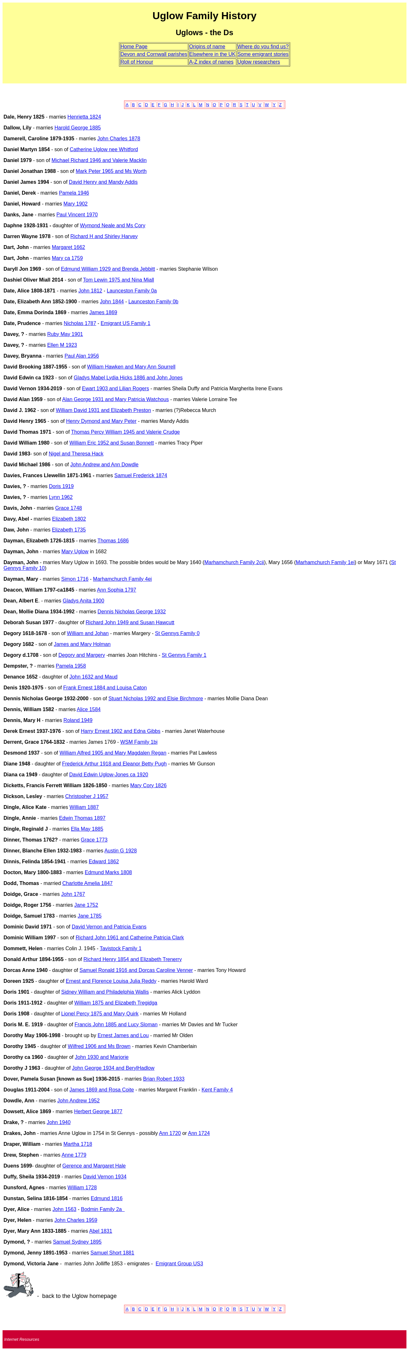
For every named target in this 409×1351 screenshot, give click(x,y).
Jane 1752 (86, 905)
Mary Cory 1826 (148, 785)
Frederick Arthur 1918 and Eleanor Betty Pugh (114, 763)
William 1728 (82, 1187)
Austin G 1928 (120, 850)
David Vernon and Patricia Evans (109, 926)
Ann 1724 (199, 1133)
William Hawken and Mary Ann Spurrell (131, 366)
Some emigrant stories (263, 54)
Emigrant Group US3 (179, 1263)
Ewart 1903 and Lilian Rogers (115, 388)
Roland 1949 (78, 720)
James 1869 (103, 312)
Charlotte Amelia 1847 (87, 883)
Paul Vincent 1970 (77, 214)
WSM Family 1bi (139, 742)
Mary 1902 (76, 203)
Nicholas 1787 (80, 323)
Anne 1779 (74, 1155)
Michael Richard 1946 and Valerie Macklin (99, 160)
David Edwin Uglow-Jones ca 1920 (108, 774)
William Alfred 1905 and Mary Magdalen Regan (112, 753)
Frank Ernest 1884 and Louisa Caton (105, 687)
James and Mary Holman (82, 644)
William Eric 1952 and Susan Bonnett (111, 443)
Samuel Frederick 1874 (140, 475)
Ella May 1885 (87, 829)
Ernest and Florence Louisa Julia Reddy (111, 981)
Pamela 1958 (71, 666)
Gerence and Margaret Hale (94, 1166)
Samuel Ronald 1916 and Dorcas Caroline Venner (136, 970)
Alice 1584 (89, 709)
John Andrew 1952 (78, 1100)
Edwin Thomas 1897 (82, 818)
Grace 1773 (94, 839)
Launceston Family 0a (132, 290)
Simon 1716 (75, 579)
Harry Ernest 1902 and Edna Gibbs (120, 731)
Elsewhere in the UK (212, 54)
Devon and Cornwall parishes (153, 54)
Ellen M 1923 (62, 345)
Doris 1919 (61, 486)
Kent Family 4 (217, 1089)
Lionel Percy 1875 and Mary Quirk (100, 1013)
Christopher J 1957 (86, 796)
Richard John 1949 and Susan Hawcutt (130, 622)
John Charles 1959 (75, 1220)
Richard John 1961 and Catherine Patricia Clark (130, 937)
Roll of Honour (136, 62)
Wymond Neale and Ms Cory (112, 225)
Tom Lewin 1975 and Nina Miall (118, 280)
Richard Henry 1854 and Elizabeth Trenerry (132, 959)
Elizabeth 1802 (69, 519)
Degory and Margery (81, 655)
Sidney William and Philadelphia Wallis (105, 992)
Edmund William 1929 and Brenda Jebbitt (108, 269)
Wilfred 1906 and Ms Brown (99, 1046)
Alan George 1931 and (88, 399)
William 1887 (84, 807)
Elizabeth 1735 (69, 529)
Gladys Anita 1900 (83, 600)
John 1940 (59, 1122)
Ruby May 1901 (65, 334)
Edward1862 (104, 861)
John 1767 (73, 894)
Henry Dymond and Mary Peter (101, 421)
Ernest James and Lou (123, 1035)
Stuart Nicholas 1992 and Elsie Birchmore (155, 698)
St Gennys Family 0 (177, 633)
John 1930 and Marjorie (101, 1057)
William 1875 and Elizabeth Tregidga (115, 1002)
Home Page (134, 46)
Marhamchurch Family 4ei (122, 579)
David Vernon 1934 (105, 1176)
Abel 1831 (100, 1231)
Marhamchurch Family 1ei (325, 562)
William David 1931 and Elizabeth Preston (103, 410)
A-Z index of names (211, 62)
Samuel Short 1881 (112, 1252)
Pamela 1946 (74, 193)
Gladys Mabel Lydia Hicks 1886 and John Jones (128, 377)
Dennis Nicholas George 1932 (131, 611)
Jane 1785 (90, 916)
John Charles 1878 (118, 138)
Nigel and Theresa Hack (76, 453)
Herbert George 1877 (98, 1111)
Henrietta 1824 (84, 117)
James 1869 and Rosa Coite (101, 1089)
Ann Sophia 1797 (116, 590)
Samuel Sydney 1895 (77, 1242)
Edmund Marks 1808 (108, 872)
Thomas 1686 (113, 540)
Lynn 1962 (61, 497)
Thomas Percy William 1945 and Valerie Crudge (125, 432)
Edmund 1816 (107, 1198)
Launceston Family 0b (153, 301)
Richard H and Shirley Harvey (104, 236)
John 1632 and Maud (93, 676)
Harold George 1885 (77, 127)
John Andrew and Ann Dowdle (104, 464)
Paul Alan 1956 (82, 356)
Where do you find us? (263, 46)
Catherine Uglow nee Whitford (104, 149)
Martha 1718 (77, 1144)
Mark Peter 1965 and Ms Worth (111, 171)
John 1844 (112, 301)
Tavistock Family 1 (121, 948)
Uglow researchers (258, 62)
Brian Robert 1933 (164, 1079)
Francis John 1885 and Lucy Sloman (116, 1024)
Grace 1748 (68, 508)
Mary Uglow (74, 551)
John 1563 (64, 1209)
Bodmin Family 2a (103, 1209)
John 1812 (90, 290)
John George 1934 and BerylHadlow (113, 1068)
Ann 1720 (170, 1133)
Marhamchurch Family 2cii (234, 562)
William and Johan (88, 633)
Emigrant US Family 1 (125, 323)
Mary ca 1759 (67, 258)
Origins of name (207, 46)
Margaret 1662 (68, 247)
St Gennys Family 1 (184, 655)
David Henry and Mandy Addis (103, 182)
